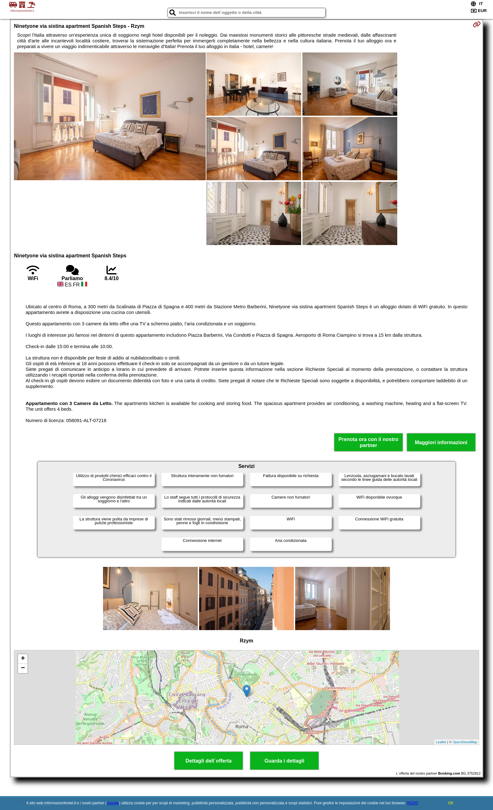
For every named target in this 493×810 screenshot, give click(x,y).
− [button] (23, 668)
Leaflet (441, 742)
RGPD (412, 803)
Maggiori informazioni (441, 442)
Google (113, 803)
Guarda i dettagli (284, 761)
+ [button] (23, 659)
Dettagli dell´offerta (209, 761)
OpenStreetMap (465, 742)
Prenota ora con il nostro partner (368, 442)
